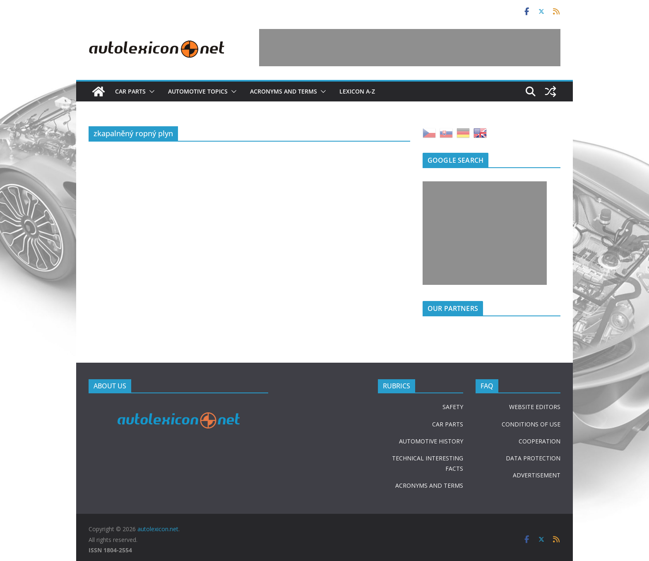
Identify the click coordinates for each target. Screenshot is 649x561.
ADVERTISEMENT (536, 475)
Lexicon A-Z (357, 91)
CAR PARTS (447, 424)
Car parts (130, 91)
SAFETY (452, 407)
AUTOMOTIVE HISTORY (431, 441)
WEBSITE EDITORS (534, 407)
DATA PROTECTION (533, 458)
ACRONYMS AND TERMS (429, 485)
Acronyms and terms (283, 91)
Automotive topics (198, 91)
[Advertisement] (409, 47)
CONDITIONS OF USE (531, 424)
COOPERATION (539, 441)
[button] (150, 91)
